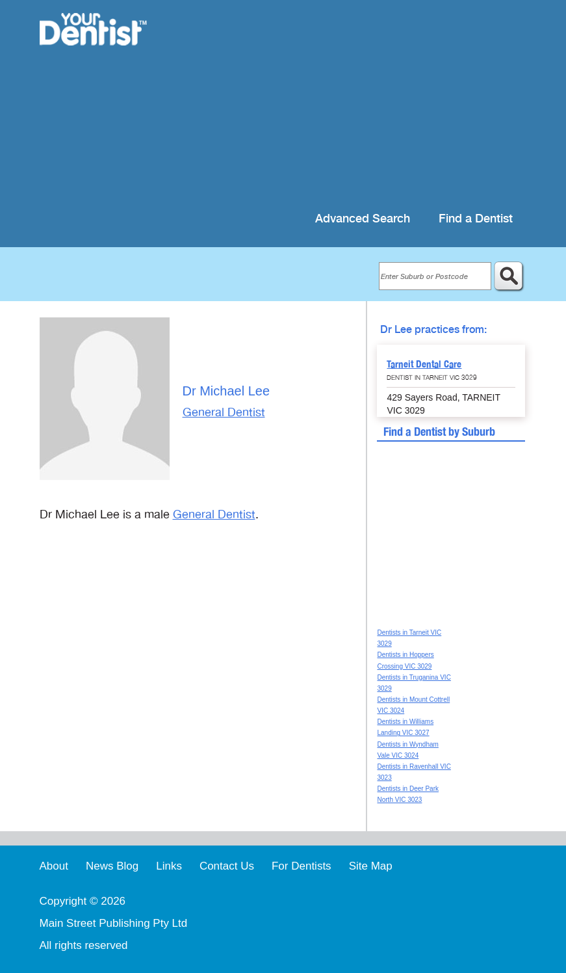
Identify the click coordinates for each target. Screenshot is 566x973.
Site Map (370, 866)
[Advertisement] (346, 104)
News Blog (112, 866)
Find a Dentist (476, 219)
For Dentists (301, 866)
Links (169, 866)
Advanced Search (362, 219)
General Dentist (224, 412)
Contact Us (226, 866)
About (54, 866)
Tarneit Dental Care (424, 364)
